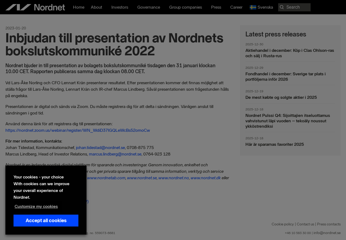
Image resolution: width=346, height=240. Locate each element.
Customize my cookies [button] (36, 206)
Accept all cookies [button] (46, 221)
